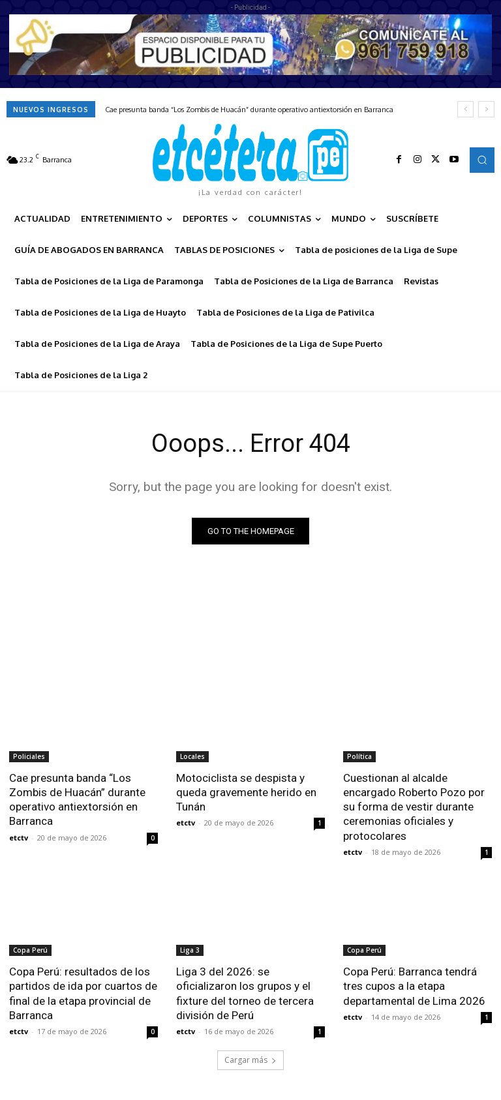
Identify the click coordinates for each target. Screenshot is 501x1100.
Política (359, 756)
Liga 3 (190, 949)
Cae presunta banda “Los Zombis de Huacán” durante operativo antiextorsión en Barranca (249, 109)
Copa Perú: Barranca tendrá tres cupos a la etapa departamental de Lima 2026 (414, 985)
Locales (192, 756)
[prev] (465, 109)
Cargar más (250, 1058)
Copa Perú (30, 949)
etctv (18, 837)
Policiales (29, 756)
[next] (486, 109)
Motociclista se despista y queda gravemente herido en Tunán (246, 792)
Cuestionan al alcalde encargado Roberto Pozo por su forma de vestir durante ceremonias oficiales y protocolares (414, 806)
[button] (482, 159)
